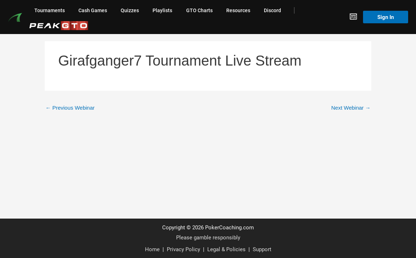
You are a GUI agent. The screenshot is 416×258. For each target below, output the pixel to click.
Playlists (162, 10)
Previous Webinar (70, 108)
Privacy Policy (183, 249)
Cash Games (92, 10)
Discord (272, 10)
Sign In (385, 16)
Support (262, 249)
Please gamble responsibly (208, 237)
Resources (238, 10)
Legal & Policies (226, 249)
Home (152, 249)
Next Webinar (351, 108)
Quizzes (130, 10)
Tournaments (49, 10)
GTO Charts (199, 10)
